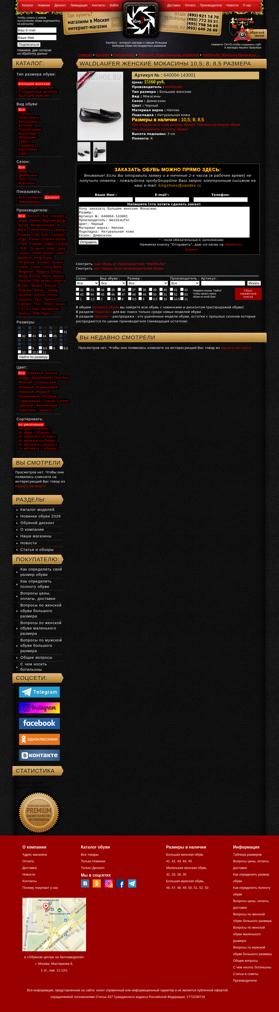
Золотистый (45, 382)
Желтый (26, 382)
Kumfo (57, 262)
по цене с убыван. (35, 432)
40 (163, 296)
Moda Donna (29, 276)
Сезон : (82, 284)
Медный (43, 392)
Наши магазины (36, 536)
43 (79, 300)
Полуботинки (30, 129)
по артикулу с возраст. (38, 444)
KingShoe (27, 262)
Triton (48, 304)
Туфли (24, 141)
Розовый (49, 396)
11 (184, 305)
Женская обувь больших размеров (168, 55)
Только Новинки (93, 861)
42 (184, 296)
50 (153, 300)
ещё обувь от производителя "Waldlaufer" (130, 270)
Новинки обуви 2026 (40, 516)
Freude (36, 244)
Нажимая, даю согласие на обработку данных (34, 51)
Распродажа (124, 55)
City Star (40, 234)
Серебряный (29, 401)
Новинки (44, 5)
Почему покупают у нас (40, 888)
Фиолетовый (47, 405)
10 (163, 305)
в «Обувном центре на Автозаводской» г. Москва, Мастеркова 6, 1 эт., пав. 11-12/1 (54, 963)
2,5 (111, 305)
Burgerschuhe (42, 225)
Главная (85, 55)
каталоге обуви (105, 313)
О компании (32, 529)
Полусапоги (29, 117)
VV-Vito (32, 309)
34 (100, 296)
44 (90, 300)
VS (21, 309)
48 (132, 300)
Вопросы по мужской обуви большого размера (41, 645)
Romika (25, 290)
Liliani (36, 267)
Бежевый (36, 373)
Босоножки (28, 149)
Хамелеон (27, 410)
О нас (247, 5)
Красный (26, 392)
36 (121, 296)
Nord (47, 276)
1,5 (90, 305)
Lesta (23, 267)
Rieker (37, 285)
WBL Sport (42, 313)
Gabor (50, 244)
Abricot (34, 216)
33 (90, 296)
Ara (45, 216)
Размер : (134, 284)
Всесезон (27, 183)
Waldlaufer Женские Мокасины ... (231, 55)
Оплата (190, 5)
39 (153, 296)
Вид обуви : (110, 284)
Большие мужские (34, 95)
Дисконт (60, 5)
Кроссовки (28, 133)
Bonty (23, 225)
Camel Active (40, 230)
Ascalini (57, 216)
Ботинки (26, 125)
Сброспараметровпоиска (248, 299)
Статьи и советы (245, 974)
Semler (40, 295)
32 (79, 296)
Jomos (24, 253)
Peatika (25, 281)
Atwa (23, 220)
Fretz (23, 244)
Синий (62, 401)
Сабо (23, 153)
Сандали (26, 145)
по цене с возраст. (35, 428)
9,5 (153, 305)
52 (173, 300)
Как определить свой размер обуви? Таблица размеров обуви (186, 125)
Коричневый (47, 387)
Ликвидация (79, 5)
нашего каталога (236, 354)
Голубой (61, 378)
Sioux (53, 295)
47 (121, 300)
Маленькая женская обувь (186, 868)
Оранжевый (29, 396)
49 (142, 300)
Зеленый (26, 387)
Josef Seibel (42, 253)
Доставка (173, 5)
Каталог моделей (37, 509)
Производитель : (184, 284)
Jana (61, 248)
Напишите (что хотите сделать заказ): (164, 204)
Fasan (34, 239)
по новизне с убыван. (38, 440)
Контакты (98, 5)
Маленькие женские (36, 88)
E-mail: (162, 195)
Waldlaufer (174, 87)
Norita (58, 276)
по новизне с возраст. (38, 436)
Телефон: (220, 195)
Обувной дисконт (37, 523)
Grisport (37, 248)
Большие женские (34, 84)
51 (163, 300)
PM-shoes (42, 281)
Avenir (35, 220)
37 (132, 296)
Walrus (24, 313)
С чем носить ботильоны (252, 967)
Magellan (26, 271)
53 (184, 300)
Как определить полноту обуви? (160, 129)
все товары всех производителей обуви (128, 274)
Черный (45, 410)
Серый (48, 401)
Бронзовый (41, 378)
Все (22, 80)
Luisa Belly (52, 267)
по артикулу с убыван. (38, 448)
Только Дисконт (93, 868)
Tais (37, 299)
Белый (52, 373)
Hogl (51, 248)
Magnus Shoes (49, 271)
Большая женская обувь (184, 854)
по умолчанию (31, 424)
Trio (37, 304)
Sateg (53, 290)
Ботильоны (28, 121)
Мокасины (27, 137)
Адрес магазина (34, 854)
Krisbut (44, 262)
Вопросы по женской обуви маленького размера (41, 628)
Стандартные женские (38, 92)
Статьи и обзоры (37, 549)
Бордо (24, 378)
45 (100, 300)
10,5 (175, 305)
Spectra (25, 299)
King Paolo (43, 258)
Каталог (27, 5)
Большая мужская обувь (185, 881)
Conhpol (58, 234)
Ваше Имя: (106, 195)
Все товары (90, 854)
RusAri (39, 290)
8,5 (132, 305)
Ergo (22, 239)
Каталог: (30, 63)
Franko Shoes (54, 239)
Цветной (26, 405)
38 (142, 296)
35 (111, 296)
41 (173, 296)
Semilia (25, 295)
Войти (114, 5)
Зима (23, 171)
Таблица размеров (247, 854)
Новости (232, 5)
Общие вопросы (36, 657)
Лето (23, 179)
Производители (211, 5)
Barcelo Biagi (54, 220)
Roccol (51, 285)
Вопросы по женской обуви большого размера (41, 610)
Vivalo (60, 304)
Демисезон (28, 175)
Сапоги (25, 114)
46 (111, 300)
